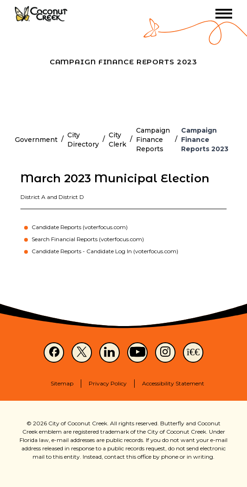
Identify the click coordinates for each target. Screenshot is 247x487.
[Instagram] (165, 352)
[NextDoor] (193, 352)
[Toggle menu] (223, 13)
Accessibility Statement (173, 383)
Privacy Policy (108, 383)
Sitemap (62, 383)
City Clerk (117, 139)
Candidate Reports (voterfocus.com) (80, 227)
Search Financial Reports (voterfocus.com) (88, 239)
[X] (82, 352)
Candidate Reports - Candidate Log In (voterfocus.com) (105, 251)
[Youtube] (137, 352)
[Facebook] (54, 352)
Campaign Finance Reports (153, 139)
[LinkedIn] (109, 352)
